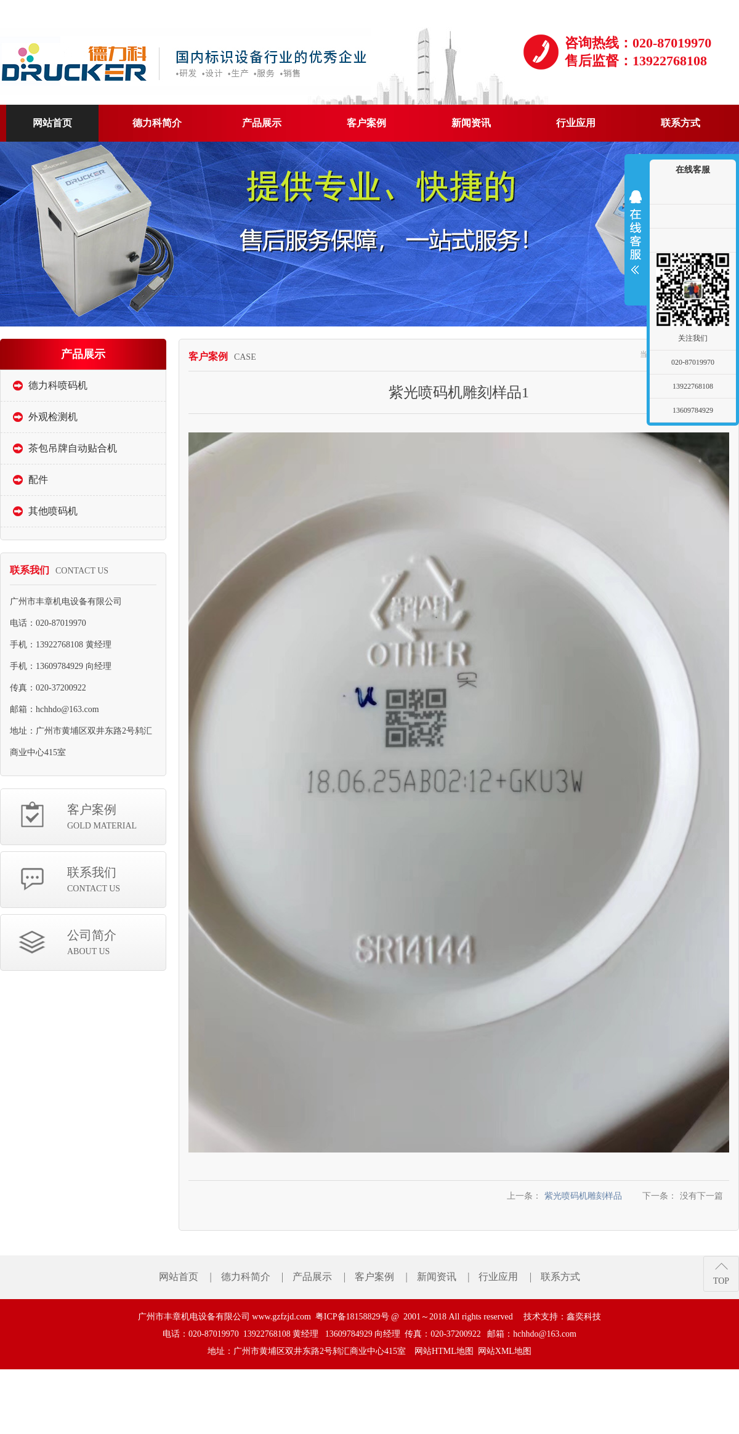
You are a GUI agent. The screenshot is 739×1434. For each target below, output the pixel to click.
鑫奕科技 (584, 1316)
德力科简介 (245, 1276)
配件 (38, 479)
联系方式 (560, 1276)
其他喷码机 (53, 511)
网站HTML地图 (444, 1351)
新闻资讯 (436, 1276)
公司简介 (116, 943)
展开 (635, 232)
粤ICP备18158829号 (352, 1316)
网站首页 (178, 1276)
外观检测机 (53, 416)
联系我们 (116, 880)
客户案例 (116, 818)
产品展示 (312, 1276)
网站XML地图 (504, 1351)
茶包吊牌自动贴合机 (72, 448)
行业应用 (498, 1276)
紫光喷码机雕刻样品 (583, 1196)
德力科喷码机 (57, 385)
